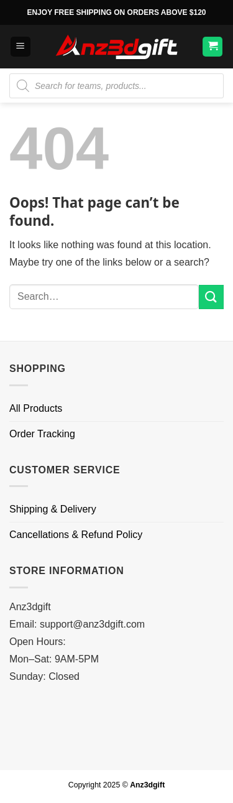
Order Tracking (42, 434)
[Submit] (211, 297)
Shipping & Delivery (52, 509)
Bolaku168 (33, 694)
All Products (35, 408)
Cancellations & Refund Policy (75, 534)
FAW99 (25, 746)
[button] (20, 47)
